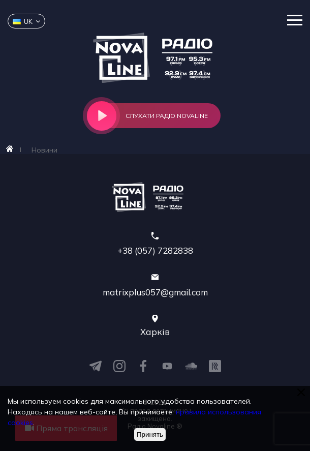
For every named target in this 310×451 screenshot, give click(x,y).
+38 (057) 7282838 (155, 250)
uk (23, 21)
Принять (150, 434)
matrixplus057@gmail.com (155, 292)
